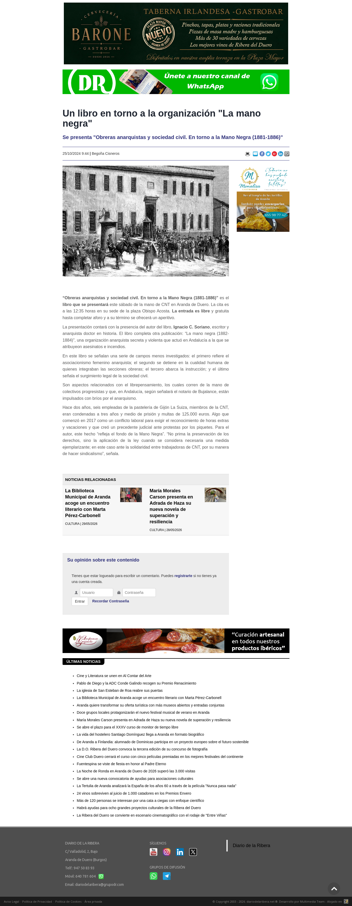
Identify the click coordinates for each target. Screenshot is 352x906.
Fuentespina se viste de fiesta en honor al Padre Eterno (121, 764)
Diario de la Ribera (251, 845)
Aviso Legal (11, 901)
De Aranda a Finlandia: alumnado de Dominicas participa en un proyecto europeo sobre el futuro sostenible (163, 742)
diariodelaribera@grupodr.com (99, 884)
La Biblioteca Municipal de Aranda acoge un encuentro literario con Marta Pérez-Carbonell (87, 503)
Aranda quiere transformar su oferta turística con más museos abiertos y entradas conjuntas (150, 705)
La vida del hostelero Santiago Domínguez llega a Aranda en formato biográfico (140, 734)
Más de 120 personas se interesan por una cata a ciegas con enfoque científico (140, 800)
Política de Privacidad (37, 901)
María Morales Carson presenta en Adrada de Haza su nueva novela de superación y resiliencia (154, 720)
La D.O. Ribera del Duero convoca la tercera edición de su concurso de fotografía (142, 749)
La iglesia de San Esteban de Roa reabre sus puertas (120, 690)
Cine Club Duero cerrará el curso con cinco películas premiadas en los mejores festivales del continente (160, 757)
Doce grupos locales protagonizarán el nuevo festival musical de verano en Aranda (143, 712)
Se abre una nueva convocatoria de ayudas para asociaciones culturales (135, 779)
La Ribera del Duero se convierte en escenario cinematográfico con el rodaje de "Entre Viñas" (152, 815)
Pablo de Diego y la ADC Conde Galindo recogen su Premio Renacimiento (136, 683)
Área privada (93, 901)
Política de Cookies (68, 901)
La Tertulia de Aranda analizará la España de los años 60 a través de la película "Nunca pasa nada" (156, 786)
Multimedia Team (312, 901)
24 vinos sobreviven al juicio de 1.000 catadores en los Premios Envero (134, 793)
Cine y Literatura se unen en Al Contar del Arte (114, 676)
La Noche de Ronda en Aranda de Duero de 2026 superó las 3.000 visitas (136, 771)
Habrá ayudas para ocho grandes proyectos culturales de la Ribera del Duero (139, 808)
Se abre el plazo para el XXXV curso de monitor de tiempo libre (127, 727)
